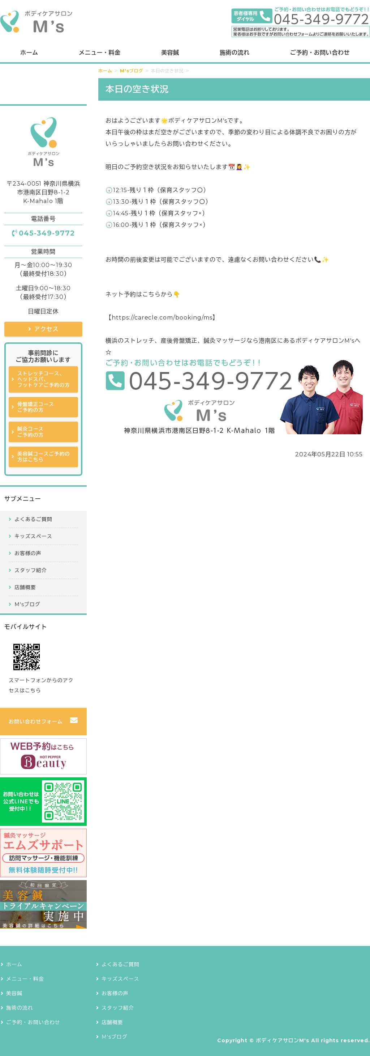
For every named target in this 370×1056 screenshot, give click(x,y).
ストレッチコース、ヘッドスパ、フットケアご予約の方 (43, 379)
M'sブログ (131, 70)
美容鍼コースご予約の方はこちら (43, 456)
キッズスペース (33, 536)
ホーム (29, 52)
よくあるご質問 (33, 519)
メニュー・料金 (99, 52)
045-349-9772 (47, 233)
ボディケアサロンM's (282, 1040)
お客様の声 (28, 553)
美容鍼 (170, 52)
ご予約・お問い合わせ (320, 52)
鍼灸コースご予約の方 (30, 432)
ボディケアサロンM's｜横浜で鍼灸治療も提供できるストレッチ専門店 (36, 22)
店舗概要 (25, 587)
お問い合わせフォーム (36, 721)
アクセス (46, 329)
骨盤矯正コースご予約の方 (35, 407)
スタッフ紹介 (30, 570)
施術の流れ (234, 52)
